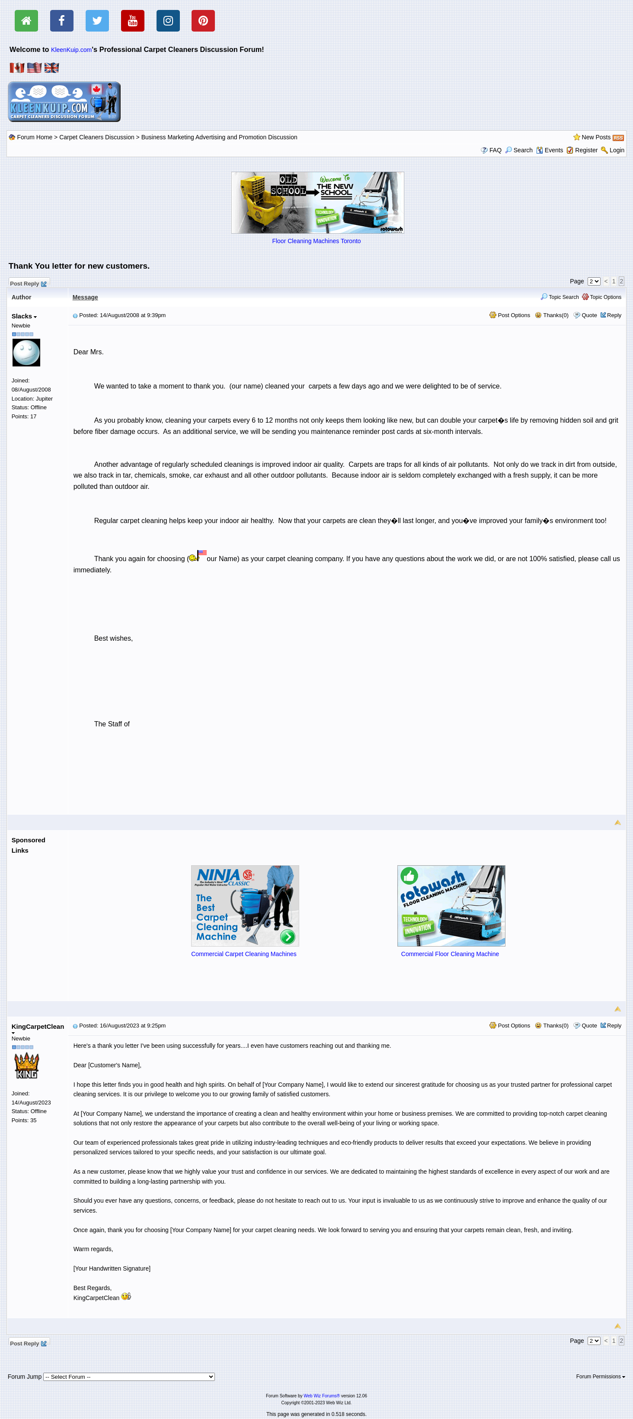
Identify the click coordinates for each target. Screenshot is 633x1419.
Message (85, 297)
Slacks (24, 316)
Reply (614, 315)
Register (586, 150)
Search (519, 150)
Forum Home (35, 137)
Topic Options (602, 297)
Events (549, 150)
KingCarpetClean (38, 1028)
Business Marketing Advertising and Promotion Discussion (219, 137)
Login (617, 150)
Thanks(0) (552, 315)
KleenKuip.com (71, 49)
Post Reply (28, 282)
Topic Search (559, 297)
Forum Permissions (601, 1377)
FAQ (495, 150)
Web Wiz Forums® (322, 1395)
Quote (589, 315)
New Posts (596, 137)
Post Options (509, 315)
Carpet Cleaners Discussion (96, 137)
